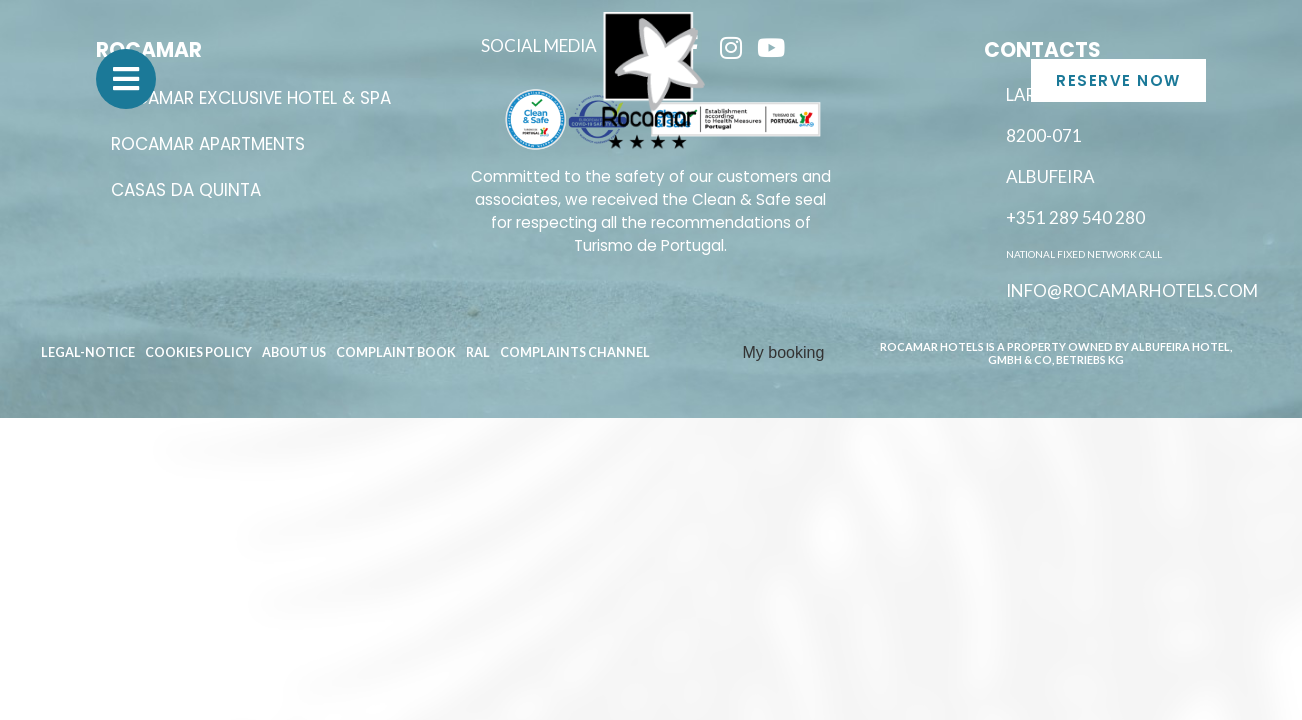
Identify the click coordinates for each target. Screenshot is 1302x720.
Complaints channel (575, 352)
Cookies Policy (198, 352)
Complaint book (396, 352)
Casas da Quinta (186, 190)
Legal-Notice (88, 352)
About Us (294, 352)
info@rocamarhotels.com (1132, 290)
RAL (478, 352)
